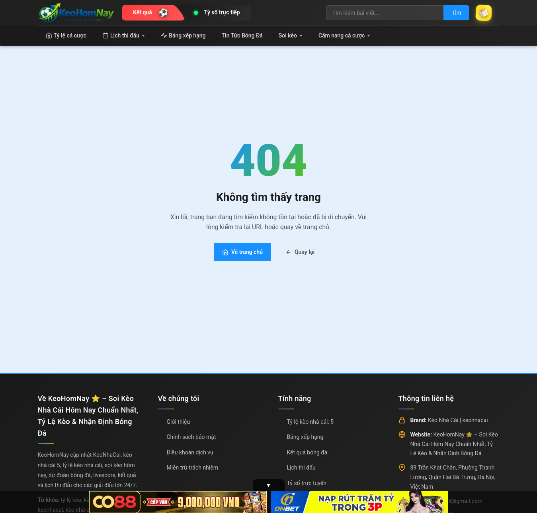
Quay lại (299, 252)
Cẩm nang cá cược (344, 35)
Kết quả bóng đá (307, 452)
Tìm (456, 13)
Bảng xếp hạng (183, 35)
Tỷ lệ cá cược (66, 35)
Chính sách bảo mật (191, 437)
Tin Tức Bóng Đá (242, 35)
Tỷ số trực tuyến (306, 483)
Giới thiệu (178, 422)
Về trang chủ (242, 252)
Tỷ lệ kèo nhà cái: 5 (310, 422)
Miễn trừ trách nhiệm (192, 467)
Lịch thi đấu (123, 35)
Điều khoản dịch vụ (190, 452)
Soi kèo (291, 35)
